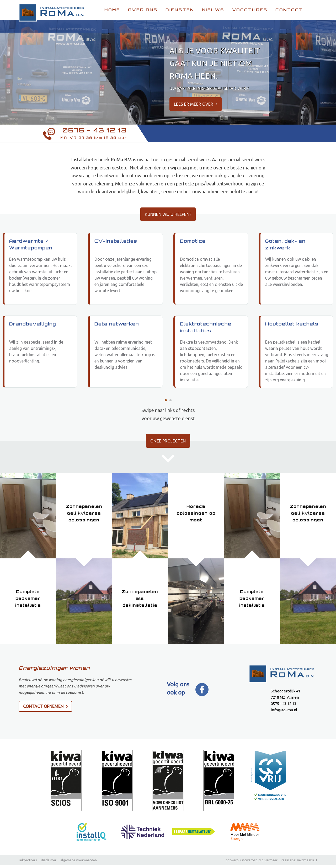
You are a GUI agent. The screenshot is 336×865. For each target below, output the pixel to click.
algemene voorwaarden (78, 860)
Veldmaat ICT (307, 860)
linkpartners (28, 860)
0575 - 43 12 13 (94, 130)
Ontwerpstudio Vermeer (259, 860)
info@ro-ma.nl (284, 710)
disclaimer (48, 860)
